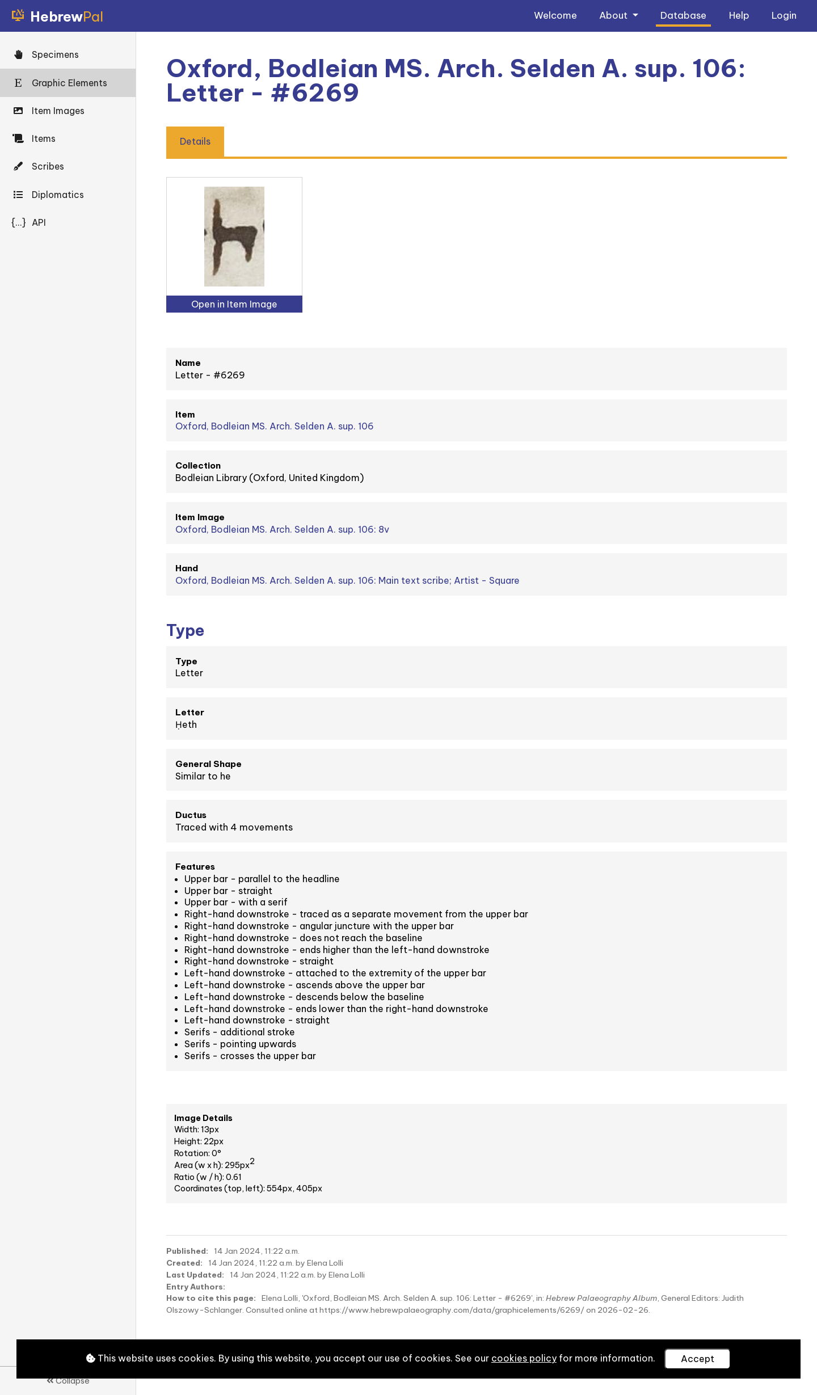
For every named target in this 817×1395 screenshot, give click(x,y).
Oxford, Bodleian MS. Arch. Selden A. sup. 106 (274, 426)
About (614, 15)
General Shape (208, 763)
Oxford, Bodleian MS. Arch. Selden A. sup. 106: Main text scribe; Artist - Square (347, 580)
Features (195, 866)
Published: (187, 1251)
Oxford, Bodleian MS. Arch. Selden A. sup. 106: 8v (282, 529)
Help (739, 15)
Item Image (200, 517)
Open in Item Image (234, 304)
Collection (198, 465)
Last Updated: (195, 1275)
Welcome (555, 15)
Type (186, 661)
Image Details (203, 1118)
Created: (184, 1263)
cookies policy (524, 1358)
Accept (697, 1358)
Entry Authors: (195, 1287)
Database (683, 15)
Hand (186, 568)
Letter (189, 712)
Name (188, 362)
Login (784, 15)
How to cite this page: (211, 1298)
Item (185, 414)
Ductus (191, 815)
